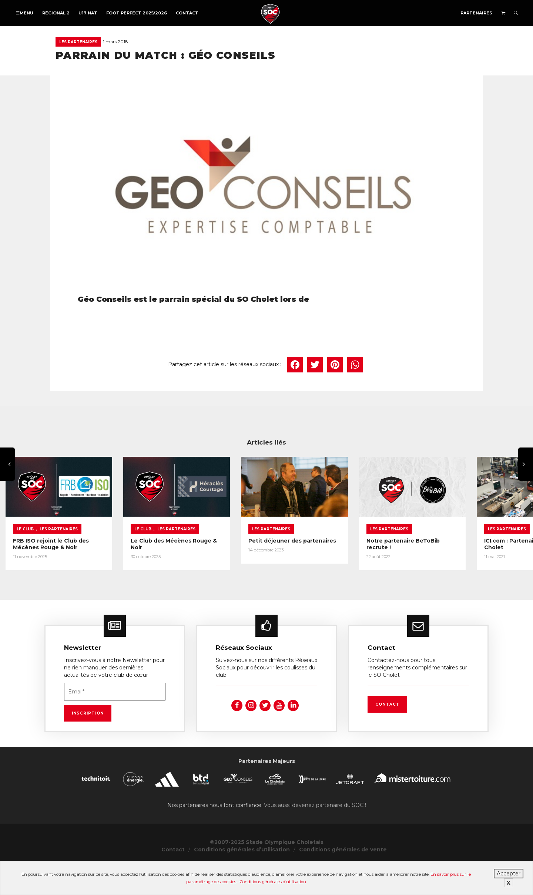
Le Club (25, 562)
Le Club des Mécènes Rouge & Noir (240, 574)
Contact (187, 13)
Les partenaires (78, 42)
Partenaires (476, 13)
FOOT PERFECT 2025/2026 (136, 13)
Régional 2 (56, 13)
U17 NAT (87, 13)
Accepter (508, 873)
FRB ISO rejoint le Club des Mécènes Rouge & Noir (84, 574)
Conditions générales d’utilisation (273, 881)
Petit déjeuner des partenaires (412, 574)
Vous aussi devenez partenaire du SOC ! (315, 835)
